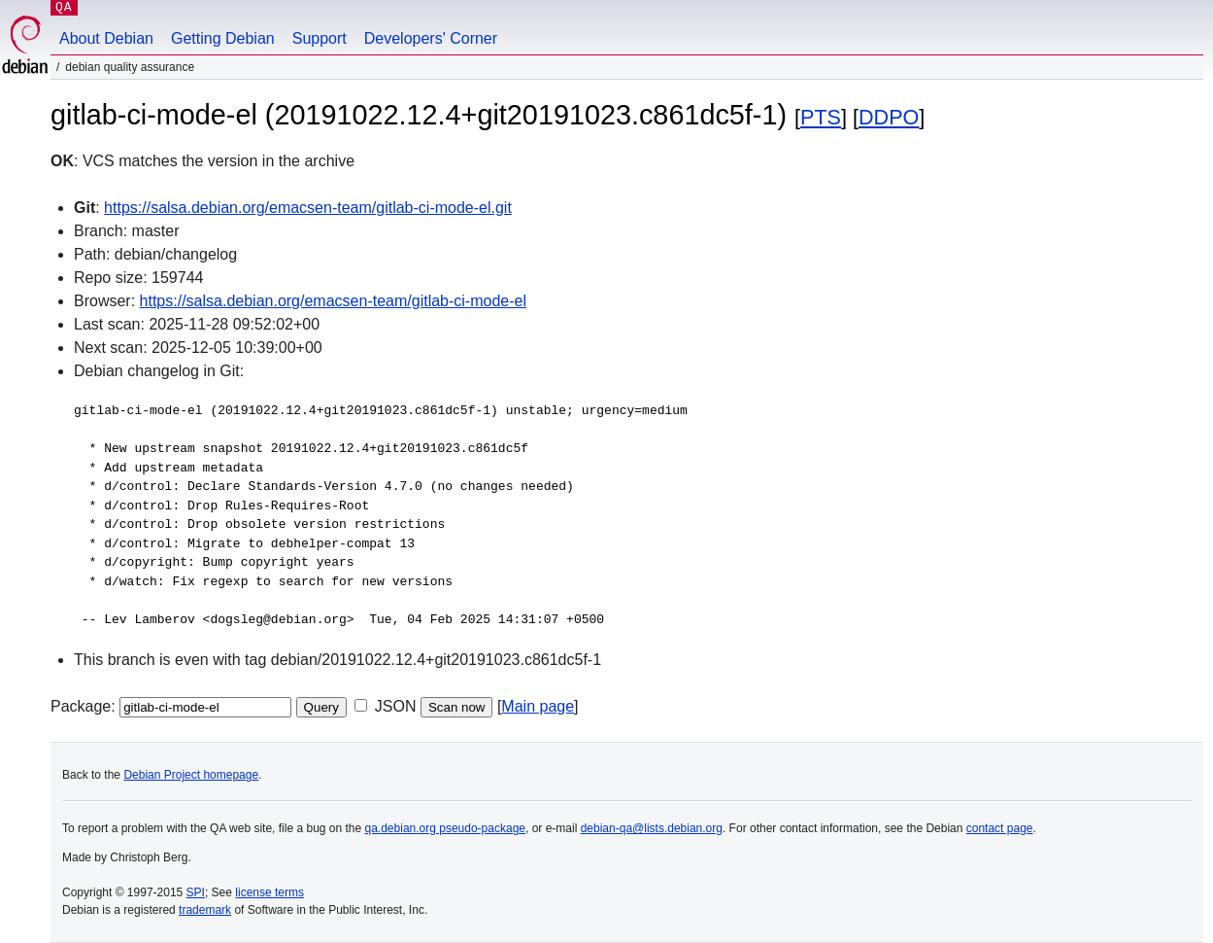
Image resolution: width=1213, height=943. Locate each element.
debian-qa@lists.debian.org (652, 828)
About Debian (106, 38)
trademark (205, 910)
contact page (999, 828)
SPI (195, 892)
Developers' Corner (430, 38)
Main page (537, 706)
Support (319, 38)
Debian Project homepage (190, 775)
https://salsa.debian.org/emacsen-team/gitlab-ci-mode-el (333, 301)
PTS (820, 117)
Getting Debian (223, 38)
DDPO (889, 117)
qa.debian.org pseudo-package (445, 828)
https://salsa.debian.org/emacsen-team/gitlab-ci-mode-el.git (308, 207)
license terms (269, 892)
